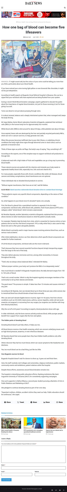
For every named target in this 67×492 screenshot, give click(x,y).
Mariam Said (28, 37)
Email (3, 471)
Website (37, 471)
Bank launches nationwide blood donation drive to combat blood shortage (36, 190)
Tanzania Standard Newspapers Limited (32, 488)
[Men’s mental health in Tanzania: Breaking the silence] (11, 423)
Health (23, 22)
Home (18, 22)
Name (3, 465)
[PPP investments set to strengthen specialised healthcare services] (33, 423)
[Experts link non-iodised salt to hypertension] (56, 423)
